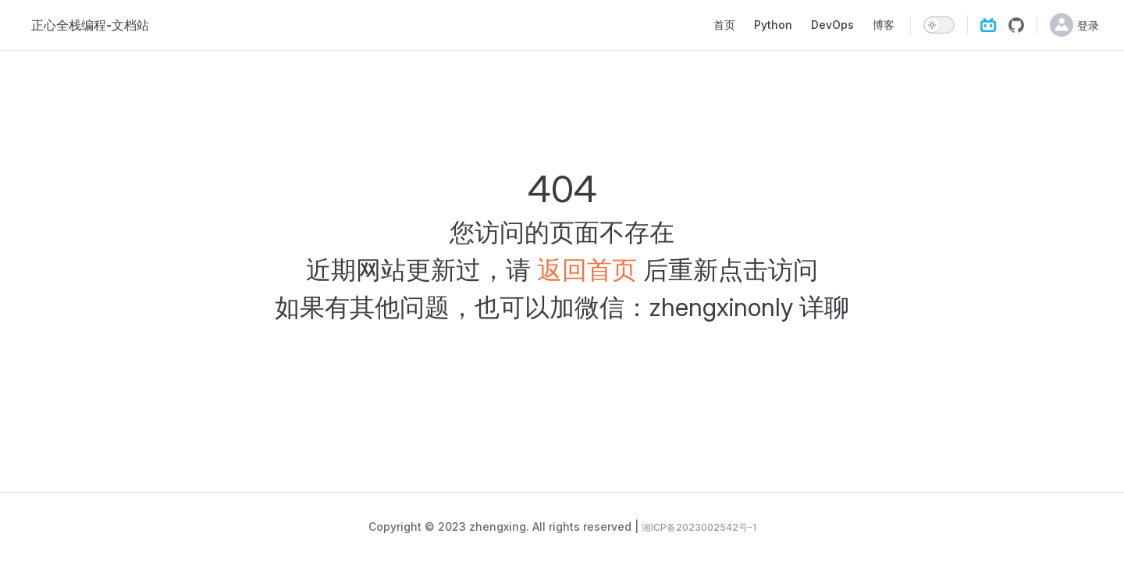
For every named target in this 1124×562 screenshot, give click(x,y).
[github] (1016, 25)
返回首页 (587, 269)
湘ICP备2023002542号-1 (699, 527)
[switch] (939, 25)
